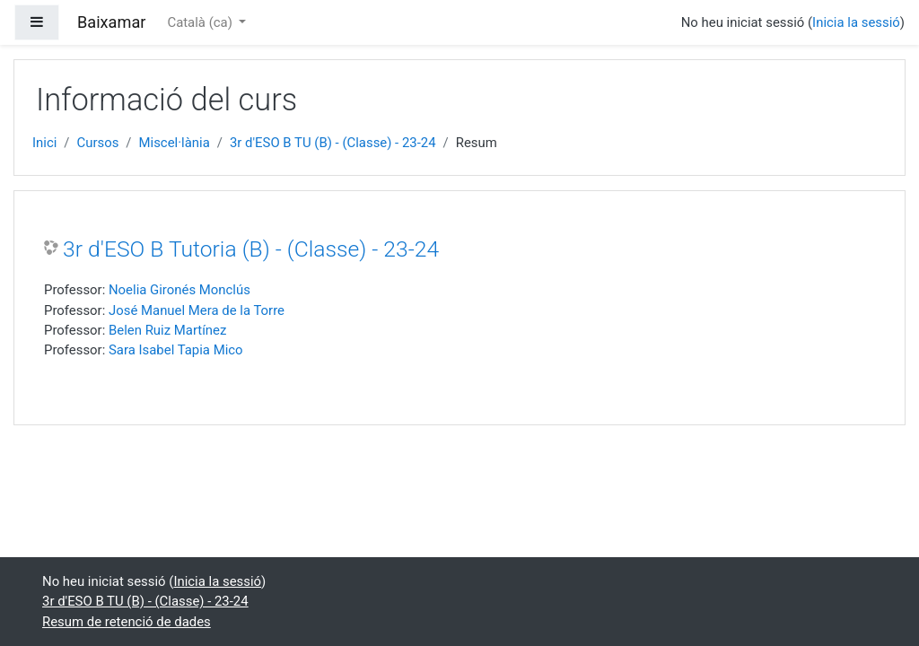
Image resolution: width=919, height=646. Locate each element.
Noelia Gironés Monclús (179, 290)
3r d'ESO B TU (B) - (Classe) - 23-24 (333, 143)
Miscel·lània (174, 143)
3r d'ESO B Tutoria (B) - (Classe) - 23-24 (251, 249)
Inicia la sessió (856, 22)
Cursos (98, 143)
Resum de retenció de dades (126, 622)
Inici (44, 143)
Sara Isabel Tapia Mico (176, 350)
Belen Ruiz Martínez (167, 330)
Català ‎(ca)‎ (201, 22)
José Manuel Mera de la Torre (196, 310)
